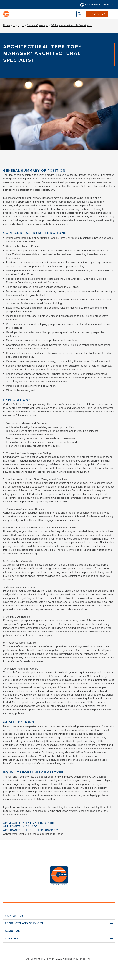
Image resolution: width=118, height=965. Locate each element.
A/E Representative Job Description (71, 25)
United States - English (98, 5)
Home (6, 25)
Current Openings (37, 25)
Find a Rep (97, 14)
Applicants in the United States (29, 823)
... (14, 25)
